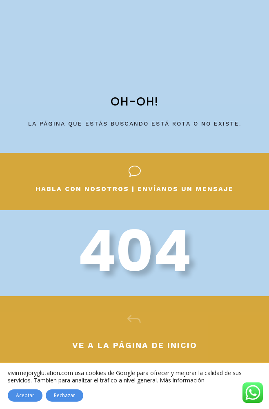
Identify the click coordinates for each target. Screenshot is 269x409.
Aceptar (25, 395)
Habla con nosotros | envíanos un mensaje (134, 189)
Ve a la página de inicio (134, 345)
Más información (182, 380)
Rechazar (64, 395)
